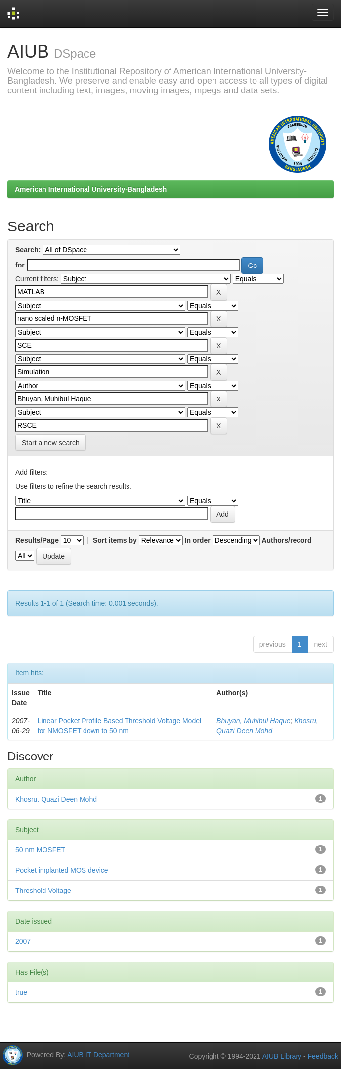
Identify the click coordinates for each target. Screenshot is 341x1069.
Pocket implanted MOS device (61, 870)
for (20, 265)
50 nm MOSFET (40, 850)
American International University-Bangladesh (91, 189)
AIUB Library (281, 1056)
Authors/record (286, 540)
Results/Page (37, 540)
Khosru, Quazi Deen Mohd (56, 799)
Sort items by (115, 540)
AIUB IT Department (98, 1054)
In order (198, 540)
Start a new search (51, 442)
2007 (23, 941)
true (21, 992)
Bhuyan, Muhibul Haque (253, 721)
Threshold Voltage (43, 890)
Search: (28, 250)
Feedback (323, 1056)
